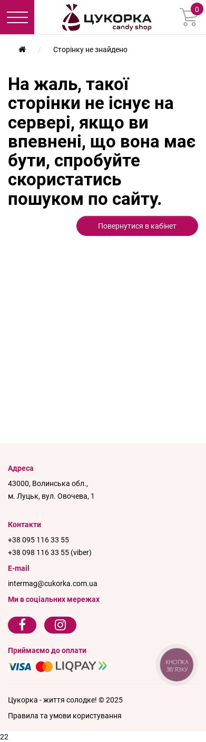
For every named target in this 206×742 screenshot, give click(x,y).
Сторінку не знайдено (90, 49)
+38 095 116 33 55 (38, 540)
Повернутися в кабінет (137, 226)
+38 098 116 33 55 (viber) (50, 552)
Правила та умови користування (65, 715)
